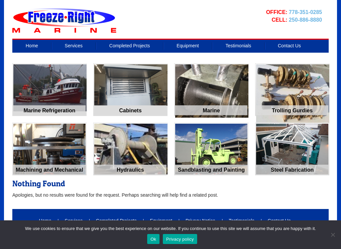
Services (74, 45)
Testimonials (238, 45)
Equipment (187, 45)
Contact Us (289, 45)
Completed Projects (129, 45)
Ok (153, 239)
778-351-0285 (305, 12)
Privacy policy (180, 239)
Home (32, 45)
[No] (332, 234)
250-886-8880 (305, 20)
